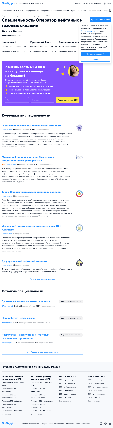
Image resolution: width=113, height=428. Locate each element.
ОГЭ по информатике (96, 394)
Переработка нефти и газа (18, 318)
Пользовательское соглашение (77, 424)
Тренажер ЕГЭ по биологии (13, 401)
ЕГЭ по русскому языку (68, 380)
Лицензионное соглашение (52, 424)
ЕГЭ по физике (65, 397)
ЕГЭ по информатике (67, 394)
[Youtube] (110, 423)
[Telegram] (105, 423)
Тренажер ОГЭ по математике (38, 390)
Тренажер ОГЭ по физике (41, 411)
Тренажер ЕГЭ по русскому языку (13, 383)
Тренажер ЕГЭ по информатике (9, 406)
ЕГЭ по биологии (66, 390)
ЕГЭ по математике (67, 383)
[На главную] (7, 423)
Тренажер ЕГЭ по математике (9, 390)
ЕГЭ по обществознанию (69, 387)
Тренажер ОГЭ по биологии (42, 401)
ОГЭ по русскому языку (97, 380)
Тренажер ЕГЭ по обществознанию (9, 396)
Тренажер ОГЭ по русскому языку (42, 383)
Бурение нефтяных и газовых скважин (26, 301)
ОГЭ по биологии (95, 390)
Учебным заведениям (31, 424)
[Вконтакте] (101, 423)
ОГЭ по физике (94, 397)
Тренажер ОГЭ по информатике (38, 406)
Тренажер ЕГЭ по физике (12, 411)
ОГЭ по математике (96, 383)
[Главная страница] (7, 3)
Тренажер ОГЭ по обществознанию (38, 396)
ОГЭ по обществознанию (98, 387)
